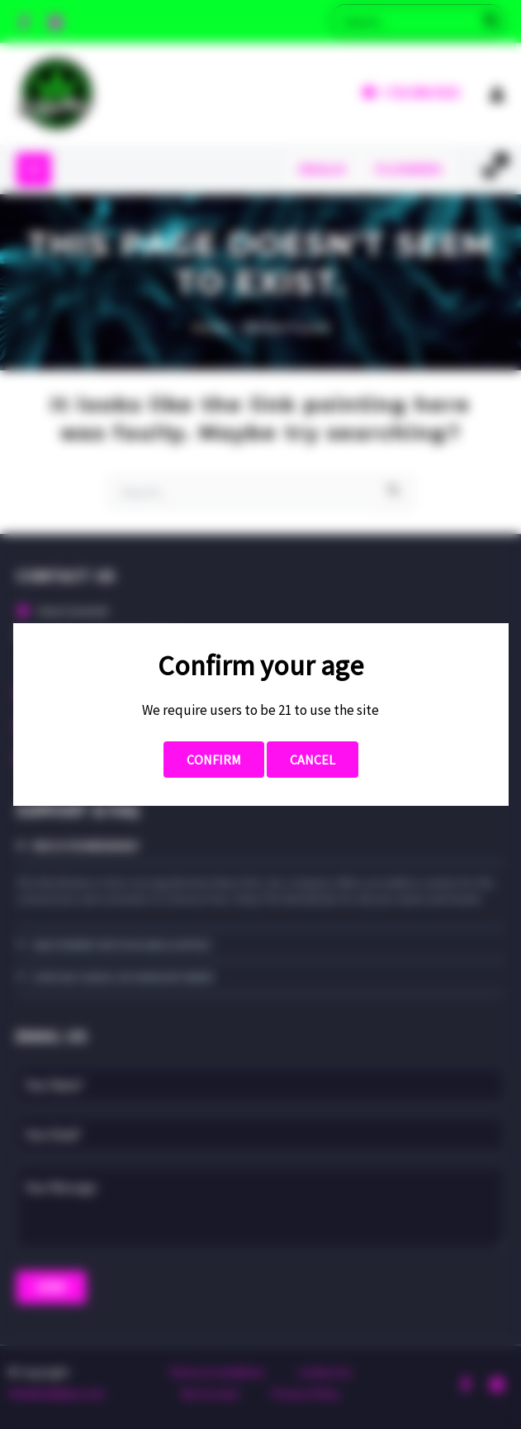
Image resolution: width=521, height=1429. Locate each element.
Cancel (312, 759)
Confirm (214, 759)
